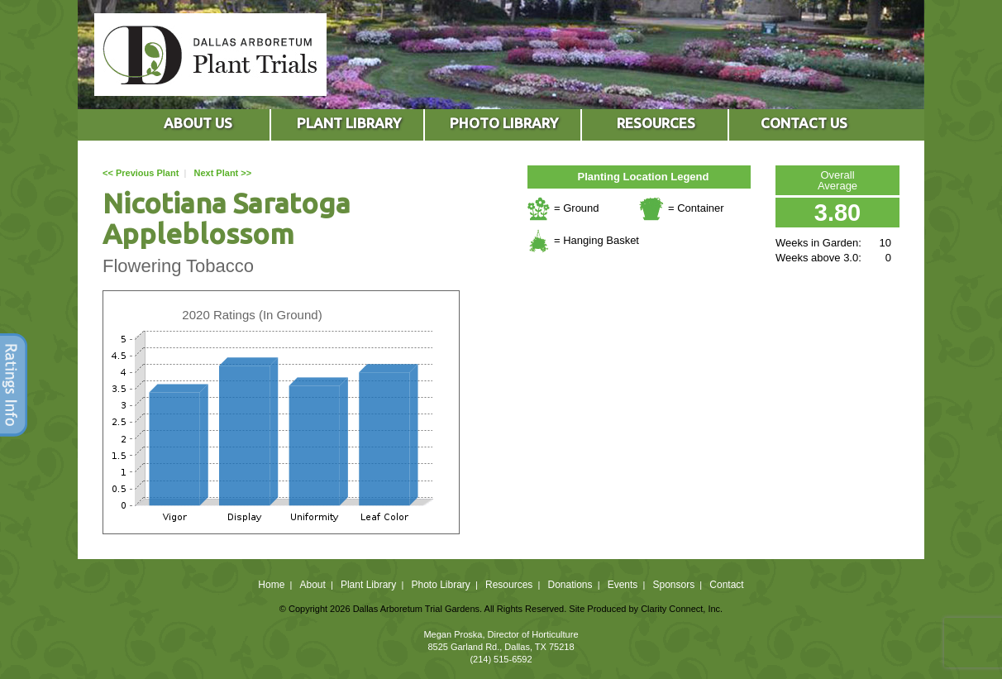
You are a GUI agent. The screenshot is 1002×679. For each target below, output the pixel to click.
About (312, 585)
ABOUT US (198, 123)
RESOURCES (656, 123)
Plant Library (368, 585)
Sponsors (674, 585)
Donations (569, 585)
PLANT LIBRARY (349, 123)
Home (271, 585)
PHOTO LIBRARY (504, 123)
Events (623, 585)
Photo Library (440, 585)
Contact (726, 585)
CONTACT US (804, 123)
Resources (508, 585)
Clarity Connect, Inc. (682, 609)
